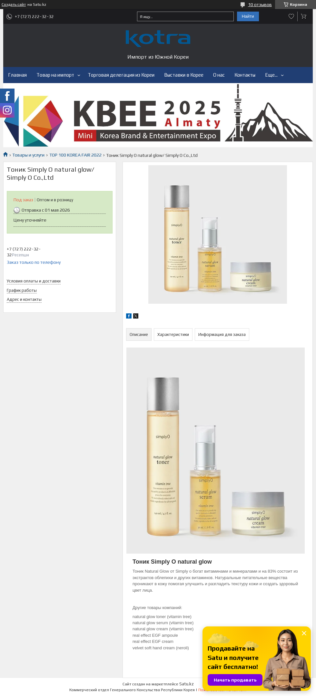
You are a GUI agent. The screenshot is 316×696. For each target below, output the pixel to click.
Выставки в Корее (183, 75)
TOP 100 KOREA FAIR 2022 (75, 154)
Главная (17, 75)
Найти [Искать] (248, 16)
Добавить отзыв (291, 16)
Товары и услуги (28, 154)
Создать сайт (14, 4)
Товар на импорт (55, 75)
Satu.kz (186, 684)
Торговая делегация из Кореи (121, 75)
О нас (219, 75)
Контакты (244, 75)
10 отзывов (260, 4)
